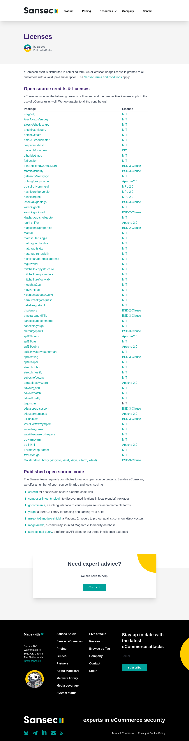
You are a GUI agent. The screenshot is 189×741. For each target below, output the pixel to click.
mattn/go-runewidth (36, 253)
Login (93, 670)
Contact (147, 11)
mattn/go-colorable (36, 243)
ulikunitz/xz (31, 418)
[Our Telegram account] (35, 732)
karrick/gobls (32, 207)
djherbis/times (33, 155)
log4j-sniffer (31, 222)
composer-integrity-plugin (44, 498)
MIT (124, 114)
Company (128, 11)
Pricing (86, 11)
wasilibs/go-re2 (34, 429)
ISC (124, 150)
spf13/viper (31, 362)
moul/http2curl (33, 284)
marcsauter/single (35, 238)
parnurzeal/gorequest (38, 300)
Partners (62, 663)
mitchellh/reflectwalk (37, 279)
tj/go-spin (30, 403)
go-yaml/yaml (32, 439)
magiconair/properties (38, 227)
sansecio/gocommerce (38, 320)
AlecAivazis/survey (36, 119)
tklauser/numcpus (35, 413)
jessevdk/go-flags (35, 202)
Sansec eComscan (69, 641)
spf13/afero (31, 336)
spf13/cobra (31, 346)
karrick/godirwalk (35, 212)
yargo (32, 511)
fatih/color (30, 160)
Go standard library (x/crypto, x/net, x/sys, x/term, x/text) (60, 460)
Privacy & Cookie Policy (151, 733)
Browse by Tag (99, 648)
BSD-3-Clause (131, 165)
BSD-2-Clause (131, 212)
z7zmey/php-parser (36, 449)
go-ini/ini (29, 444)
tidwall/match (32, 393)
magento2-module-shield (44, 518)
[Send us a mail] (53, 733)
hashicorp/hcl (32, 196)
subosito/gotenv (34, 377)
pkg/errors (30, 310)
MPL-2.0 (127, 186)
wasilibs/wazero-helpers (39, 434)
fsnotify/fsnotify (33, 171)
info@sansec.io (33, 660)
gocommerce (36, 505)
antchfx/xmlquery (35, 129)
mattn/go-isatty (33, 248)
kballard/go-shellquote (38, 217)
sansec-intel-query (40, 531)
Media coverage (67, 685)
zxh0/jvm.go (32, 455)
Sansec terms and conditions (103, 77)
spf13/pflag (31, 357)
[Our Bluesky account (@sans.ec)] (26, 733)
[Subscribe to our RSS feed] (61, 733)
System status (66, 693)
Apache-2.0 (129, 181)
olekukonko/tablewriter (38, 295)
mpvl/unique (32, 289)
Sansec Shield (66, 634)
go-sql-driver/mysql (36, 186)
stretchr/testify (33, 372)
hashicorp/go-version (37, 191)
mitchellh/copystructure (39, 269)
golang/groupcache (36, 181)
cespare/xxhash (34, 145)
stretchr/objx (32, 367)
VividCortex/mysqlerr (37, 424)
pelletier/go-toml (34, 305)
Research (96, 641)
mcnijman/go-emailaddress (41, 258)
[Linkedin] (44, 732)
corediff (33, 492)
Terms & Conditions (123, 733)
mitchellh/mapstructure (39, 274)
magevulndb (36, 525)
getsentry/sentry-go (36, 176)
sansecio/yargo (34, 326)
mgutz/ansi (31, 264)
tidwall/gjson (32, 387)
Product (68, 11)
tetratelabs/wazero (36, 382)
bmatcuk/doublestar (37, 140)
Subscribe (135, 667)
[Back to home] (41, 10)
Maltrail (28, 233)
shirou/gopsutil (33, 331)
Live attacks (97, 634)
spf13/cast (30, 341)
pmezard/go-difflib (35, 315)
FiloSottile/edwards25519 (40, 165)
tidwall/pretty (32, 398)
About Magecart (67, 670)
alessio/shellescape (37, 124)
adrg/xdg (29, 114)
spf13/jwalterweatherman (40, 351)
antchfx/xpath (32, 134)
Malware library (67, 678)
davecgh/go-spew (35, 150)
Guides (48, 50)
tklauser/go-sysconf (36, 408)
